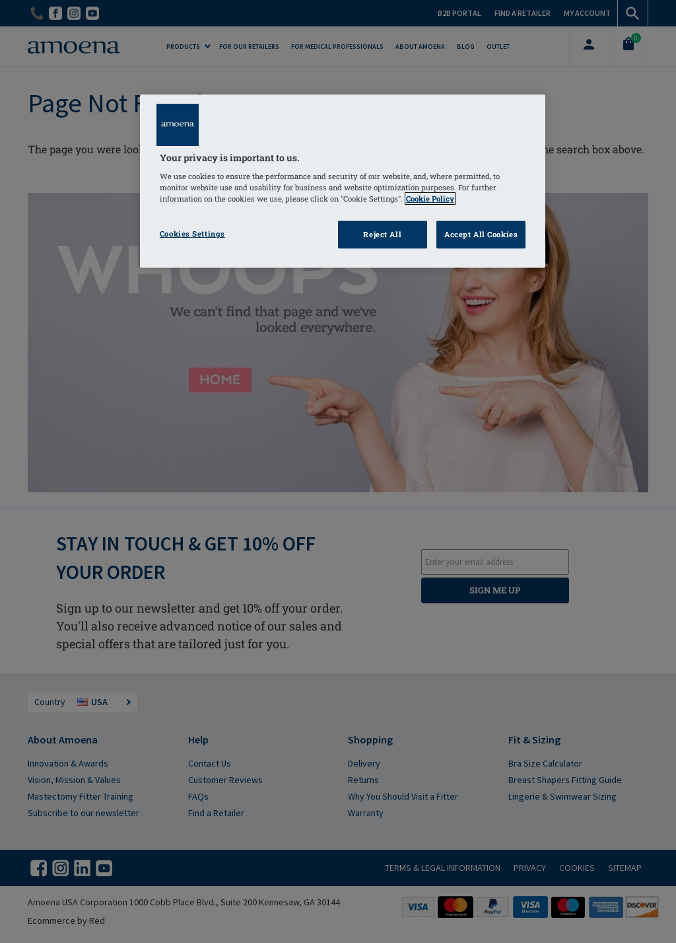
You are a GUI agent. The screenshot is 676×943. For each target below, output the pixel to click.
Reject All (382, 234)
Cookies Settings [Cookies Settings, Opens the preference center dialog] (192, 234)
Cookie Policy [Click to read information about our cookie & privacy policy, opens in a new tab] (430, 199)
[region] (342, 181)
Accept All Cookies (481, 234)
